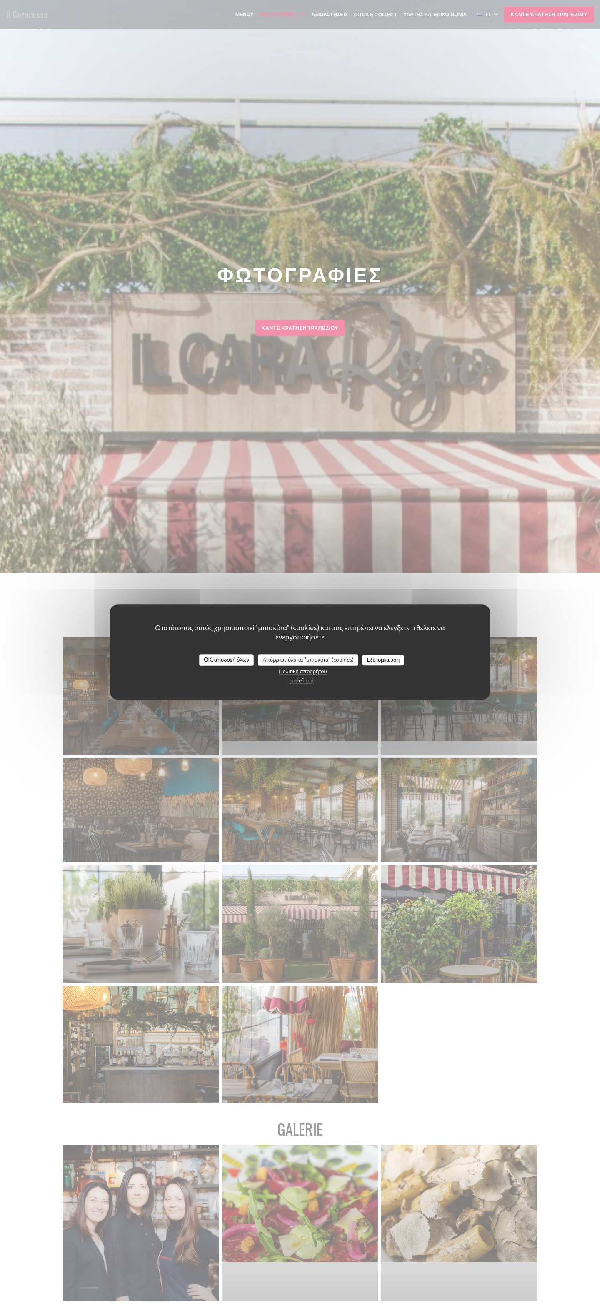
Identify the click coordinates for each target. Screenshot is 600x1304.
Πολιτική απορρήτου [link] (303, 671)
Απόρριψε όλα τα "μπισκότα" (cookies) (308, 659)
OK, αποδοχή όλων (227, 659)
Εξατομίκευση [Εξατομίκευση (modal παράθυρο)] (383, 659)
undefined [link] (302, 680)
